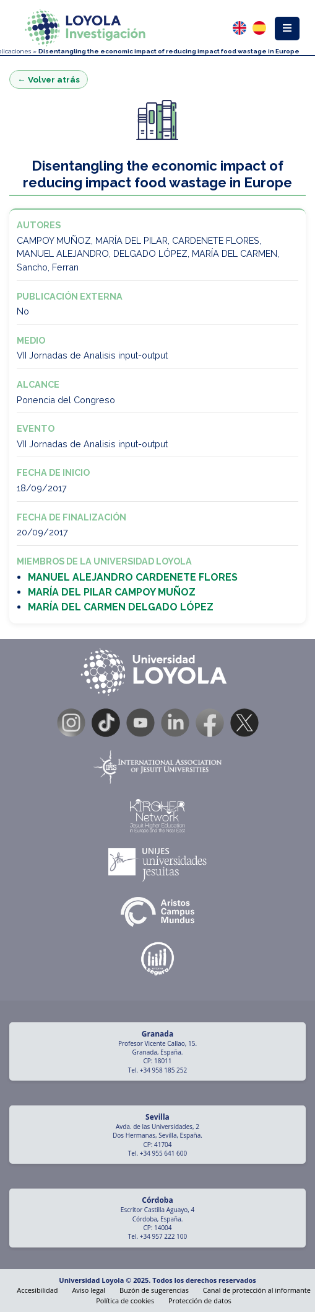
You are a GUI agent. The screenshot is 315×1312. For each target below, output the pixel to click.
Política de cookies (125, 1300)
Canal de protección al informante (257, 1290)
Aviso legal (88, 1290)
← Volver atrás (48, 79)
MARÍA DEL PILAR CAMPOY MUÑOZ (112, 592)
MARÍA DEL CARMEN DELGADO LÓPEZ (121, 607)
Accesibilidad (37, 1290)
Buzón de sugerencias (154, 1290)
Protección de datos (199, 1300)
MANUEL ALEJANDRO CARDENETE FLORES (133, 577)
